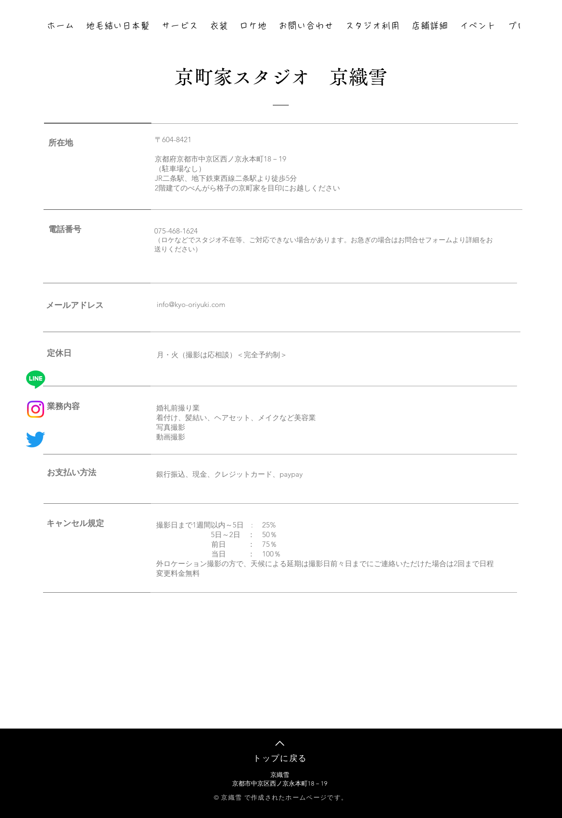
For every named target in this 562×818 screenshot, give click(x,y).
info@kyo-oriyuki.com (191, 304)
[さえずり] (35, 439)
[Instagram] (35, 409)
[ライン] (35, 379)
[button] (180, 26)
